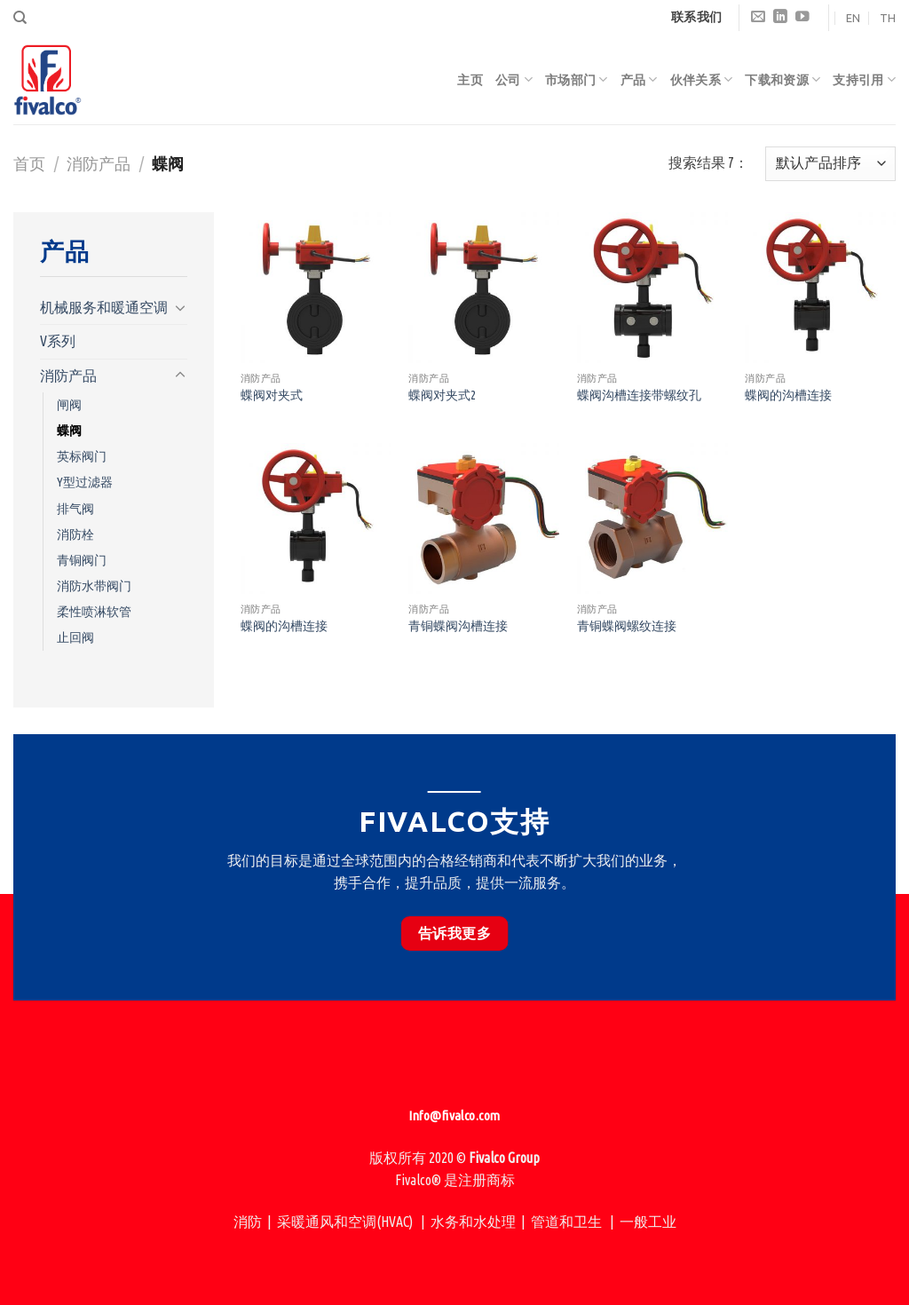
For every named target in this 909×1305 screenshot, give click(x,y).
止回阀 (75, 637)
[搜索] (20, 17)
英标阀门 (82, 456)
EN (853, 18)
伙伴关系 (701, 79)
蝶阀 (69, 430)
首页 (29, 163)
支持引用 (864, 79)
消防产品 (98, 163)
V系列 (57, 341)
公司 (514, 79)
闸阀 (69, 405)
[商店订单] (830, 163)
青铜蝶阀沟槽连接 (458, 626)
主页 (470, 80)
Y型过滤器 (85, 482)
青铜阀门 (82, 560)
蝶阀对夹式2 (442, 395)
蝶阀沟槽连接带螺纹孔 (639, 395)
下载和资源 (782, 79)
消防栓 (75, 534)
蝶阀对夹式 (272, 395)
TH (888, 18)
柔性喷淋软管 (94, 612)
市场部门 (576, 79)
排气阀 (75, 509)
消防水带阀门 (94, 586)
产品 (639, 79)
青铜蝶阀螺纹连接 (626, 626)
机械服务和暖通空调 (104, 307)
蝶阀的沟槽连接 (788, 395)
